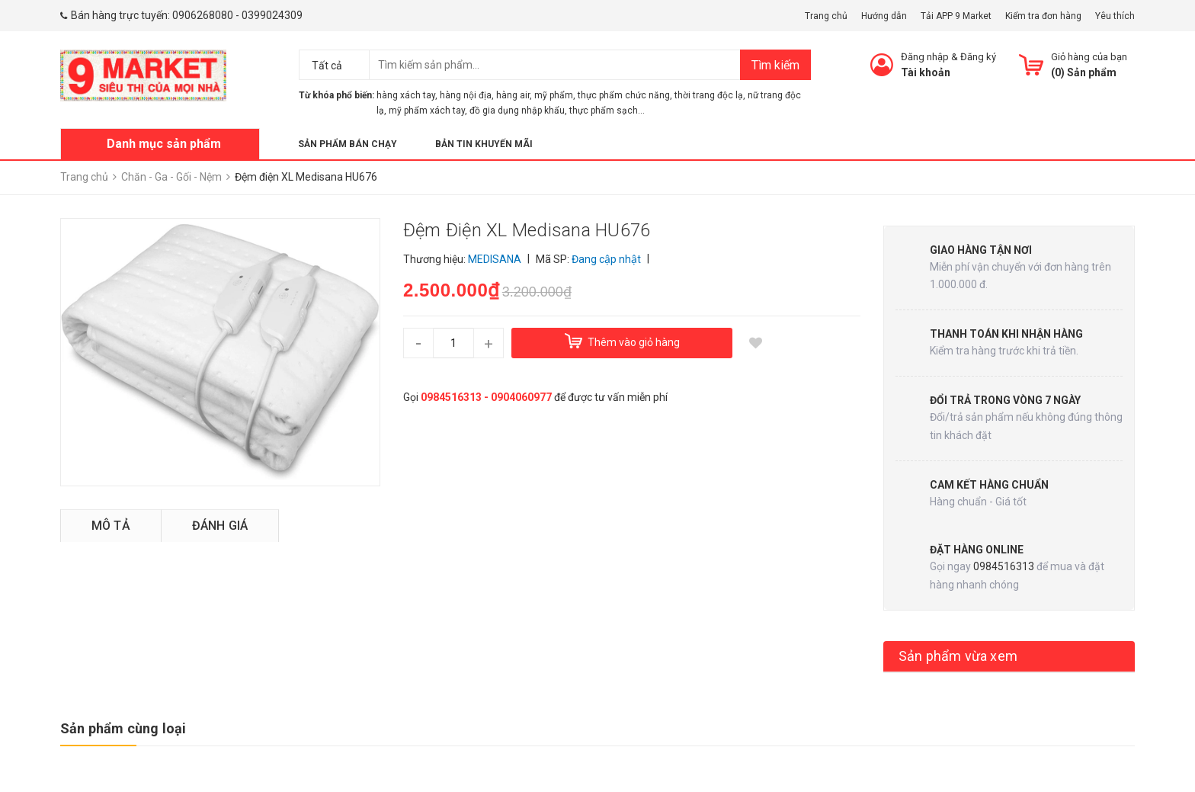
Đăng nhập (925, 57)
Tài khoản (925, 72)
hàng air (513, 95)
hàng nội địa (466, 95)
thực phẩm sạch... (607, 110)
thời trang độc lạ (708, 95)
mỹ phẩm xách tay (427, 110)
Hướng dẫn (884, 16)
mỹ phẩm (553, 95)
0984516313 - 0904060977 (486, 397)
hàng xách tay (405, 95)
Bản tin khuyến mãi (484, 144)
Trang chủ (826, 16)
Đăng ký (978, 57)
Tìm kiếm (775, 65)
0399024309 (272, 15)
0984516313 (1003, 566)
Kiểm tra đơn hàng (1043, 16)
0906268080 (202, 15)
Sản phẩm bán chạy (347, 144)
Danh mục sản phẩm (164, 143)
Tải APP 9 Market (956, 16)
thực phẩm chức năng (624, 95)
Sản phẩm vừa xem (958, 656)
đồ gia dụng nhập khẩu (517, 110)
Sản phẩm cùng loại (123, 728)
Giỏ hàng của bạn (1089, 57)
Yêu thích (1115, 16)
